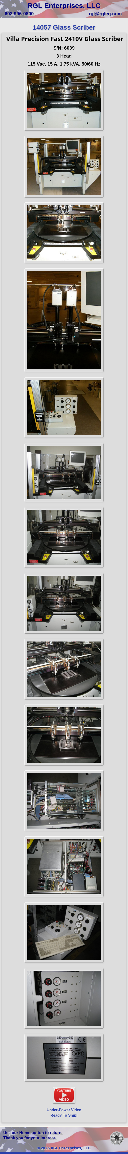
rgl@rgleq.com (105, 13)
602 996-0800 (19, 13)
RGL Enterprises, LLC (64, 5)
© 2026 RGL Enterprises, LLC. (64, 1147)
